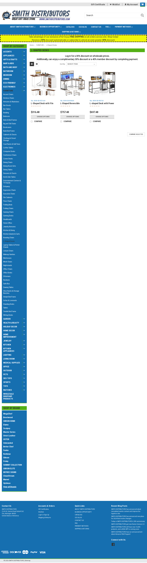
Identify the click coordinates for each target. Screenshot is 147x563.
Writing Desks (8, 315)
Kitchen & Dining (9, 230)
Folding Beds (7, 205)
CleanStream (8, 476)
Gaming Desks (8, 216)
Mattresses (7, 258)
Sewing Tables (8, 287)
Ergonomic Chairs (9, 190)
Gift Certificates (43, 509)
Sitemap (27, 560)
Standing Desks (8, 304)
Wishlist (115, 4)
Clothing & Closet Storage (9, 139)
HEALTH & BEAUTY (11, 323)
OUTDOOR (7, 370)
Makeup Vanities (9, 254)
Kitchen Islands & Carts (11, 234)
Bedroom (6, 116)
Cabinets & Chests (10, 134)
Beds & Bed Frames (10, 120)
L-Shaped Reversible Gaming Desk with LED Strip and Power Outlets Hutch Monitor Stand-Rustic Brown (71, 103)
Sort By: (62, 64)
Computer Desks (9, 151)
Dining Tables (7, 170)
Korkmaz (7, 454)
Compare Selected (136, 134)
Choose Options (43, 117)
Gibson (6, 457)
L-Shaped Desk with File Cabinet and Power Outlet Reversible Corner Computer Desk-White (43, 103)
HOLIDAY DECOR (10, 326)
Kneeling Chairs (8, 238)
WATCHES (7, 390)
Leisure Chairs (8, 251)
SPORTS (6, 382)
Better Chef (8, 446)
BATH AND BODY (10, 67)
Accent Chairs (8, 94)
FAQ (108, 27)
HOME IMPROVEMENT (9, 335)
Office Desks (7, 273)
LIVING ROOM (9, 359)
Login (40, 515)
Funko (6, 450)
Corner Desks (8, 159)
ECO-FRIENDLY (9, 83)
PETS (5, 374)
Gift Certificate (98, 4)
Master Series (9, 432)
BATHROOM (8, 71)
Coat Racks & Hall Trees (11, 144)
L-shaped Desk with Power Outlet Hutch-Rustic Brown (102, 103)
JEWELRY (7, 341)
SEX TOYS (7, 378)
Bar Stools (7, 105)
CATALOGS (70, 27)
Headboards (7, 219)
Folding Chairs (8, 208)
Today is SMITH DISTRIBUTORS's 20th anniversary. (128, 521)
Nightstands (7, 265)
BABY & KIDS (8, 63)
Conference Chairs (9, 155)
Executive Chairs (9, 194)
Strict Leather (9, 435)
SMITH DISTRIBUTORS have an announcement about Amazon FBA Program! (126, 533)
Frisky (5, 461)
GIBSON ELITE (9, 468)
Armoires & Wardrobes (11, 102)
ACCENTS (7, 51)
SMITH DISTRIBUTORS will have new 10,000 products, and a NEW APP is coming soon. (125, 528)
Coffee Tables (8, 148)
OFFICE (6, 366)
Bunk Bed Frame (9, 131)
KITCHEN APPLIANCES (8, 349)
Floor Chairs (7, 201)
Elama (5, 424)
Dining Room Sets (9, 166)
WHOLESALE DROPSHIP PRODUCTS (8, 396)
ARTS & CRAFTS (10, 59)
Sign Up (46, 515)
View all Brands (9, 487)
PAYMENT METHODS (124, 27)
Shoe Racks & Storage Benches (11, 292)
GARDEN (6, 319)
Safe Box (6, 284)
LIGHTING (7, 355)
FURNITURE (8, 90)
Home (32, 45)
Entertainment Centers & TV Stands (12, 182)
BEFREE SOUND (9, 472)
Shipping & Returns (44, 517)
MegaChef (7, 413)
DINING (6, 79)
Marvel (6, 479)
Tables (5, 308)
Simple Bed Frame (9, 297)
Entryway (6, 186)
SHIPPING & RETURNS (71, 32)
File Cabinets (7, 197)
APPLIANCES (8, 55)
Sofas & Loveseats (10, 300)
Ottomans (6, 276)
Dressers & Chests (9, 173)
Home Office (7, 223)
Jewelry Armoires (9, 227)
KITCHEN (7, 344)
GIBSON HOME (9, 421)
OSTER (6, 439)
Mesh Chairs (7, 262)
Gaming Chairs (8, 212)
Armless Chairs (8, 98)
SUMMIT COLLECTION (12, 465)
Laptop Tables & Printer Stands (11, 246)
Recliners (6, 280)
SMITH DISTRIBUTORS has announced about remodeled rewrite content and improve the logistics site (126, 511)
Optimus (6, 483)
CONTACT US (96, 27)
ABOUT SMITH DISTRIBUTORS (23, 27)
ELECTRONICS (9, 86)
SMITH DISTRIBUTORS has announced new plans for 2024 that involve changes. (127, 517)
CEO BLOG (83, 27)
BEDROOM (7, 75)
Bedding (6, 113)
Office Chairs (7, 269)
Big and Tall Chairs (9, 124)
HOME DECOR (9, 330)
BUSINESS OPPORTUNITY (51, 27)
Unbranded (8, 443)
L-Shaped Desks (9, 241)
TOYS (5, 386)
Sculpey (6, 428)
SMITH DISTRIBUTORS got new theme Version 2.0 (127, 524)
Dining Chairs (7, 162)
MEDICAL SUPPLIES (11, 362)
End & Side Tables (9, 177)
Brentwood (8, 417)
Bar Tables (6, 109)
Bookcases (7, 127)
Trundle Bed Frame (9, 311)
